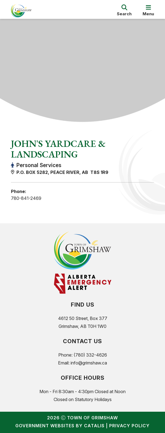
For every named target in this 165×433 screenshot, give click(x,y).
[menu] (148, 10)
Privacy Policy (129, 425)
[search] (124, 10)
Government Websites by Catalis (60, 425)
